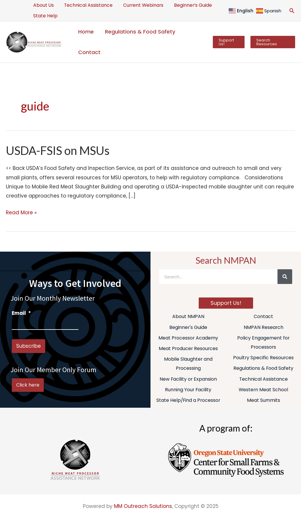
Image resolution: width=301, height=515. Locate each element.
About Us (43, 5)
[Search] (284, 276)
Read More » (21, 212)
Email (21, 313)
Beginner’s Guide (188, 5)
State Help (45, 16)
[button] (292, 10)
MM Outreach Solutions (143, 506)
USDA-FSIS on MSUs (58, 150)
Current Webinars (140, 5)
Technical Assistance (86, 5)
